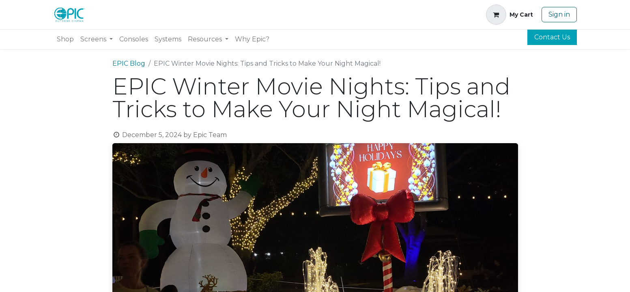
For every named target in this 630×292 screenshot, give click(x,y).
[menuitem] (65, 39)
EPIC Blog (128, 63)
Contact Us (552, 37)
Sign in (559, 14)
